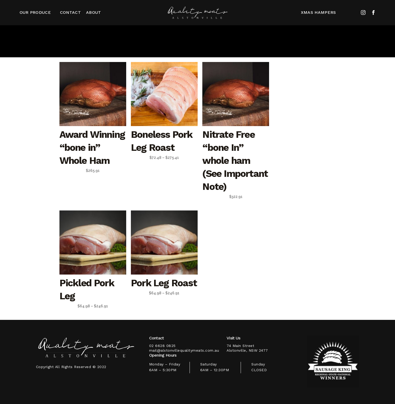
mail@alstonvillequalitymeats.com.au (184, 350)
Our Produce (35, 12)
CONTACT (70, 12)
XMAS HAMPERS (318, 12)
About (93, 12)
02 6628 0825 (162, 346)
